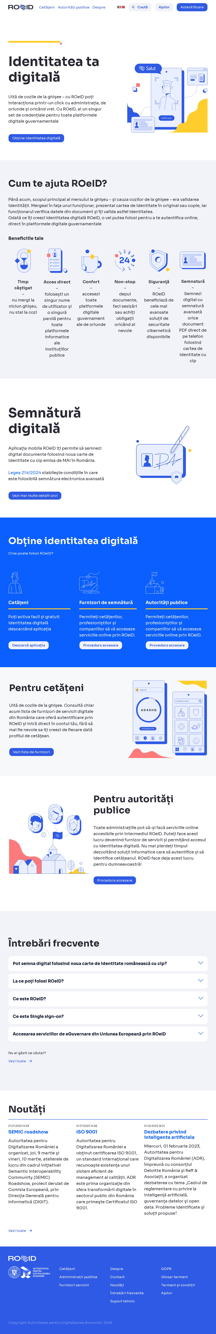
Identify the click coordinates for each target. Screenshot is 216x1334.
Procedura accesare (100, 645)
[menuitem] (47, 7)
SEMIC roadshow (28, 1132)
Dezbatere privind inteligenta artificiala (169, 1134)
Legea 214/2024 (24, 472)
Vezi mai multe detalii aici (35, 495)
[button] (192, 7)
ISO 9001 (86, 1132)
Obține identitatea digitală (36, 138)
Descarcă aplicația (28, 645)
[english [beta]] (123, 7)
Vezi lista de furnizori (31, 752)
